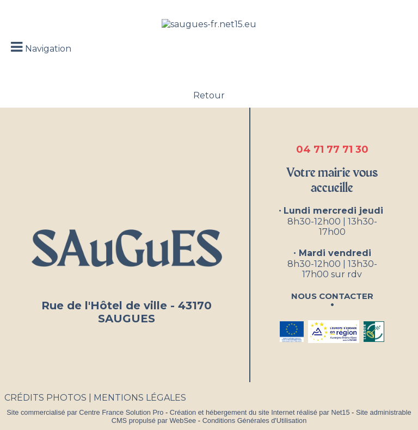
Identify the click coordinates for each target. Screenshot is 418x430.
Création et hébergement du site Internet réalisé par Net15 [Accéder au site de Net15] (260, 412)
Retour (209, 95)
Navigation (48, 48)
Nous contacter (332, 295)
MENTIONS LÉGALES (140, 397)
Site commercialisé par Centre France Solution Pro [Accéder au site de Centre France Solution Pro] (85, 412)
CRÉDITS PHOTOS (45, 397)
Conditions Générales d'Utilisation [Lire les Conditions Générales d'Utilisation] (254, 420)
